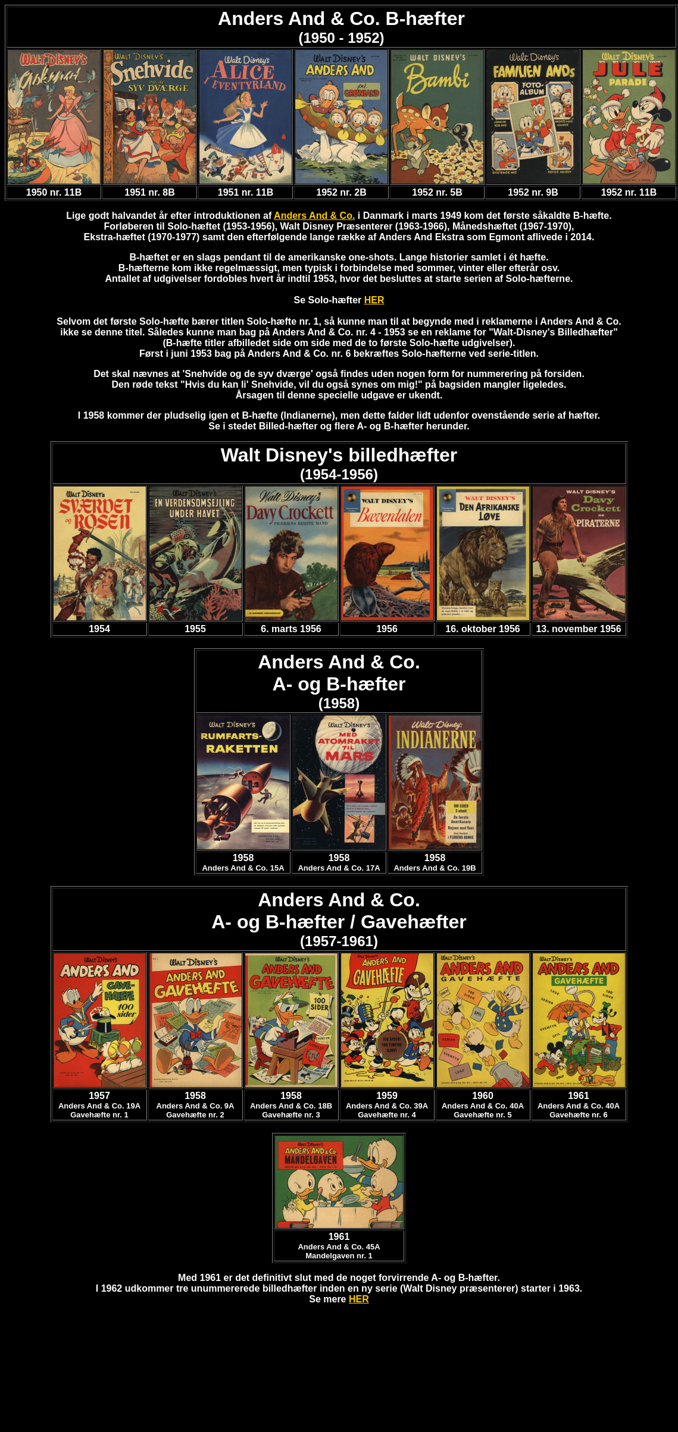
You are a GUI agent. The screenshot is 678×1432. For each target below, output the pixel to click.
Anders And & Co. (314, 216)
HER (374, 300)
